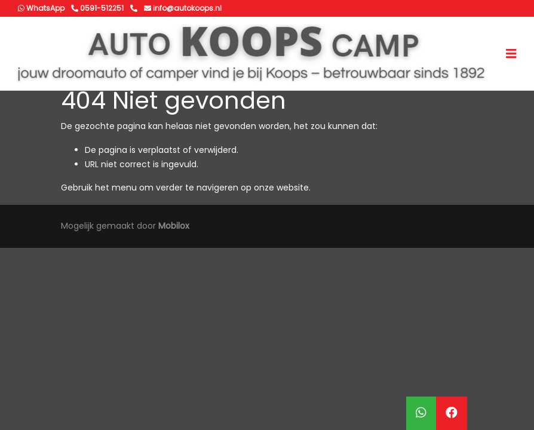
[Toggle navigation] (511, 54)
